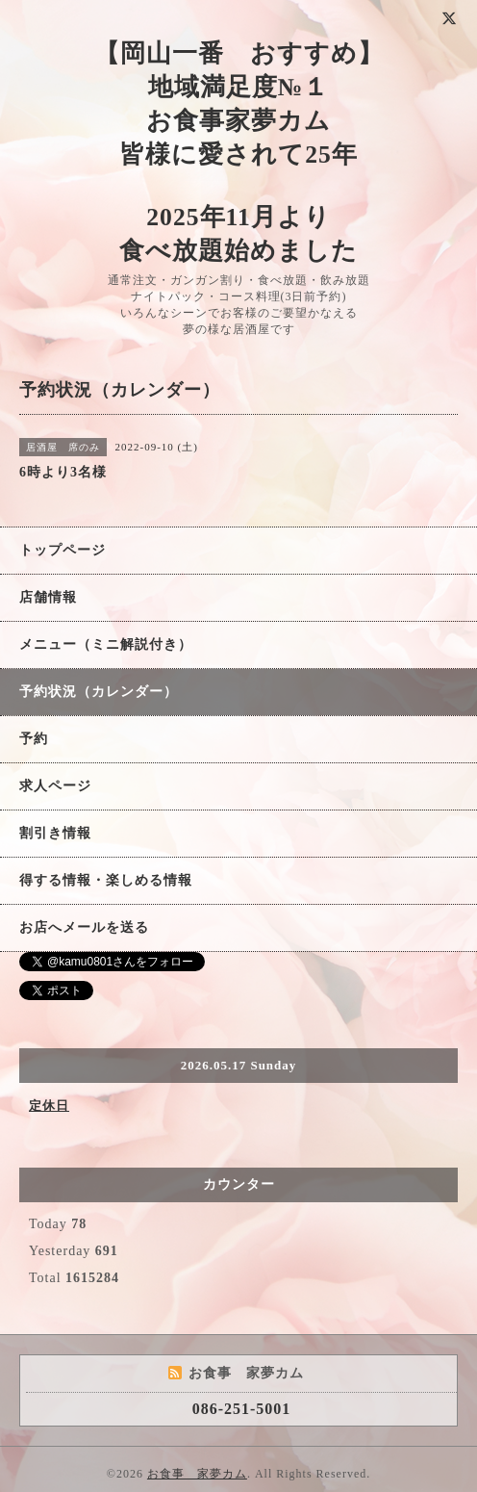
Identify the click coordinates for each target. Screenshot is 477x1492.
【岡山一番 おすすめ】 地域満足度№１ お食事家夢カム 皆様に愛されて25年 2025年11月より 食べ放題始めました (239, 152)
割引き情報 (55, 833)
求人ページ (55, 786)
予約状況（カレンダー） (98, 691)
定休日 (49, 1105)
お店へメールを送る (84, 927)
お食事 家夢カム (197, 1473)
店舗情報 (48, 597)
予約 (33, 739)
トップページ (62, 550)
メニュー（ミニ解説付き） (105, 644)
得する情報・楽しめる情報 (105, 880)
